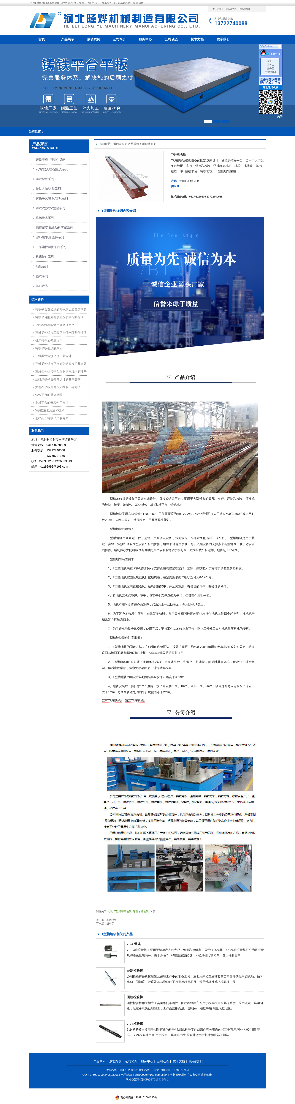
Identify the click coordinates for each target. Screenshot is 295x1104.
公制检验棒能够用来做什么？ (55, 325)
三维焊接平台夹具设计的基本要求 (58, 379)
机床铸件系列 (45, 256)
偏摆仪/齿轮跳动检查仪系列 (54, 227)
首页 (41, 39)
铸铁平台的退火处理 (48, 395)
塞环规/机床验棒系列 (50, 237)
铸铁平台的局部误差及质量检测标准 (59, 317)
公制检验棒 (135, 970)
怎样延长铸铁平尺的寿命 (51, 418)
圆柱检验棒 (135, 997)
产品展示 (67, 39)
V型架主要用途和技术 (49, 410)
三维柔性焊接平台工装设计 (53, 356)
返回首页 (119, 144)
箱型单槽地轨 (141, 911)
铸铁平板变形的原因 (48, 348)
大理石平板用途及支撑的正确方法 (58, 387)
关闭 (279, 116)
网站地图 (244, 9)
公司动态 (171, 39)
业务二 (270, 64)
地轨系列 (148, 144)
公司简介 (119, 39)
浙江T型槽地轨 (135, 700)
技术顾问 (270, 72)
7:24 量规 (134, 944)
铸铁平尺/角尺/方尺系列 (52, 198)
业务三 (270, 68)
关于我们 (217, 9)
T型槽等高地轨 (123, 911)
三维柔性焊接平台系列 (51, 247)
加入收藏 (231, 9)
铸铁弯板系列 (45, 179)
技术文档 (197, 39)
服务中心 (145, 39)
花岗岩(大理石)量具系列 (52, 169)
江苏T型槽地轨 (112, 700)
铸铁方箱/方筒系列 (48, 188)
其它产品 (42, 286)
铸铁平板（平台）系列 (51, 159)
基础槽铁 (111, 919)
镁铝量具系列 (45, 218)
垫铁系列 (42, 276)
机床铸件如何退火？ (48, 340)
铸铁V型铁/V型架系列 (50, 208)
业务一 (270, 61)
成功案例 (93, 39)
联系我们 (223, 39)
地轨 (110, 911)
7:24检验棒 (135, 1023)
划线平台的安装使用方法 (51, 402)
